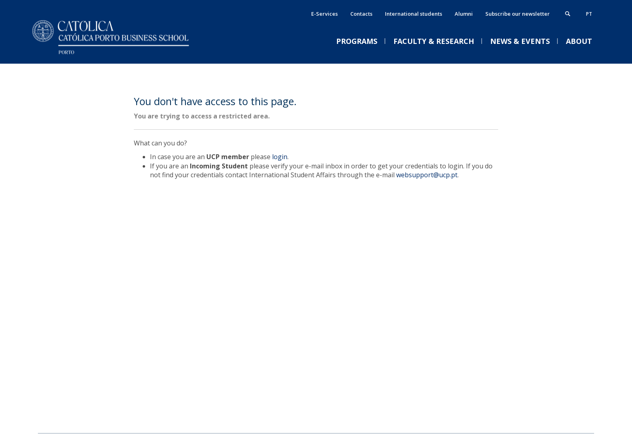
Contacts (361, 13)
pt (589, 13)
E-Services (324, 13)
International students (413, 13)
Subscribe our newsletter (517, 13)
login (279, 156)
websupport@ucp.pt (426, 174)
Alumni (464, 13)
